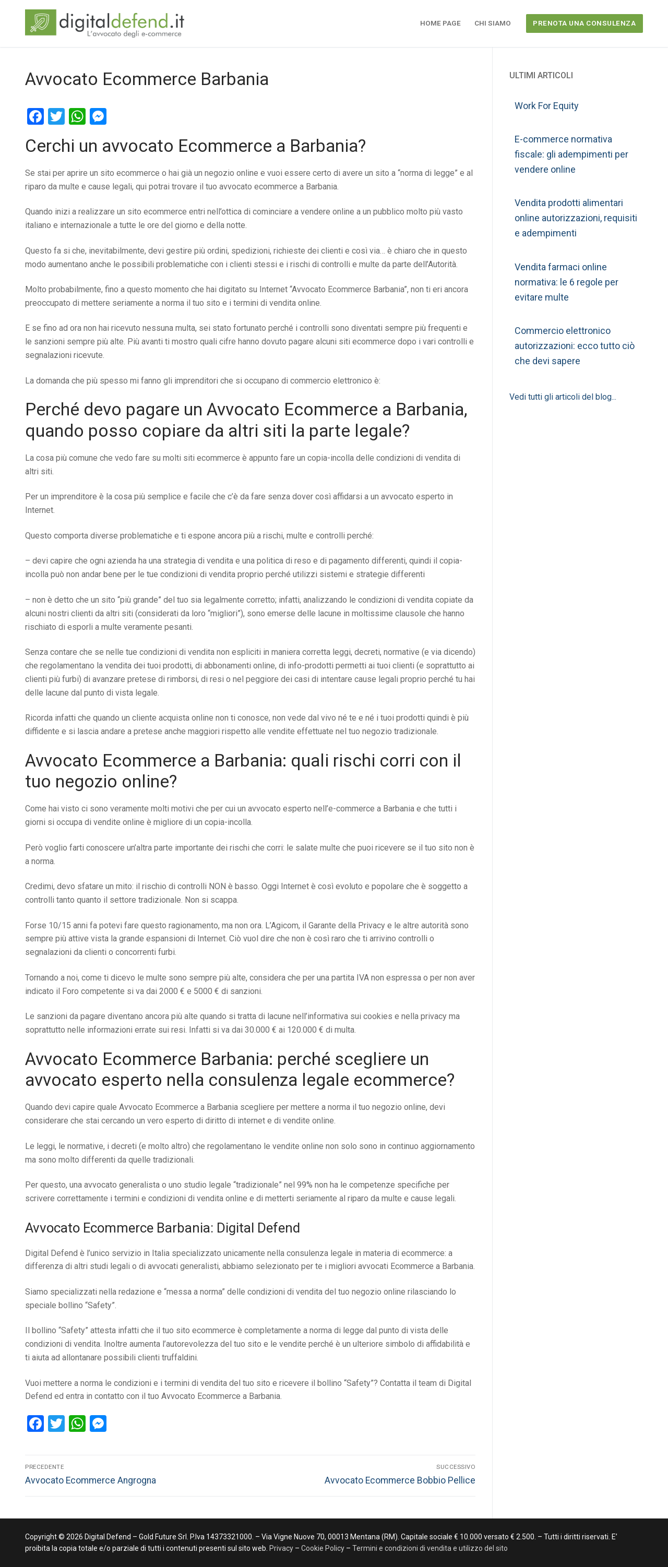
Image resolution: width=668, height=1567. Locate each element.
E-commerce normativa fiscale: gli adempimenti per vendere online (571, 154)
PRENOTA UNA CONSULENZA (584, 23)
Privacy (282, 1548)
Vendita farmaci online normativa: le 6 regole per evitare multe (566, 282)
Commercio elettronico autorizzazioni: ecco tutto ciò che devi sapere (575, 345)
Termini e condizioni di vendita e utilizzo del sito (430, 1548)
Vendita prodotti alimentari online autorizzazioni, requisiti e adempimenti (576, 217)
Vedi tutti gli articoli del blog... (562, 397)
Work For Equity (547, 105)
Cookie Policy (322, 1548)
